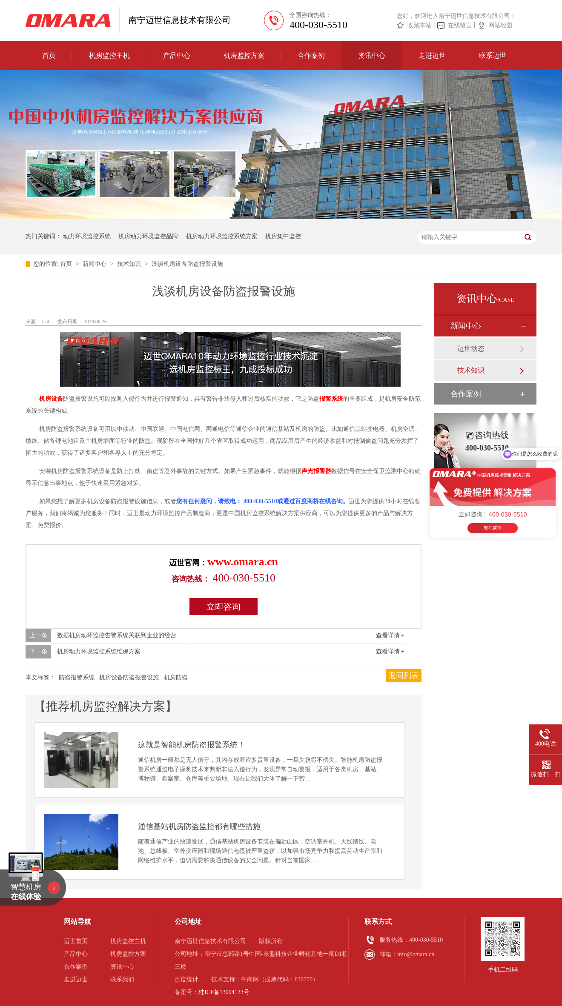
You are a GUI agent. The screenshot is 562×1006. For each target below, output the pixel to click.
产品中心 (176, 55)
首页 (49, 55)
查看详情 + (390, 635)
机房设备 (51, 399)
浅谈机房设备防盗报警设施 (187, 264)
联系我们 (122, 979)
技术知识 (130, 264)
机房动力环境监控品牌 (148, 236)
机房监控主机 (109, 55)
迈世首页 (76, 941)
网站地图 (500, 25)
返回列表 (403, 675)
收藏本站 (419, 25)
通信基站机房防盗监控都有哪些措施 (199, 826)
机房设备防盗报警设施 (129, 677)
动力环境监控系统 (87, 236)
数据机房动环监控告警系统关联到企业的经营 (116, 635)
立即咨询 (223, 606)
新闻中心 (95, 264)
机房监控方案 (244, 55)
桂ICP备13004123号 (223, 992)
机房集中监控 (283, 236)
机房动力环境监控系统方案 (222, 236)
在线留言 (460, 25)
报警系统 (331, 399)
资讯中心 (371, 55)
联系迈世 (492, 55)
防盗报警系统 (77, 677)
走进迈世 (432, 55)
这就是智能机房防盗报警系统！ (191, 745)
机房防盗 (176, 677)
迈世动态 (471, 348)
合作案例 (311, 55)
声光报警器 (316, 471)
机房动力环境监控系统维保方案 (98, 651)
